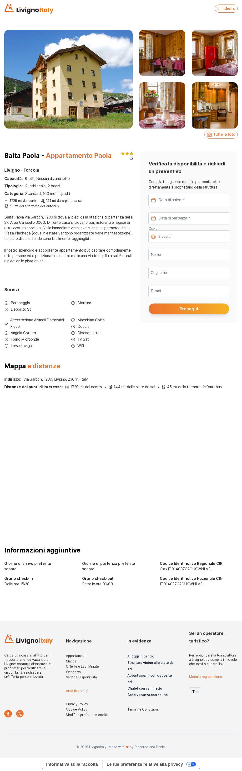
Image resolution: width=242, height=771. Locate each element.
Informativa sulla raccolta (72, 764)
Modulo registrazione (205, 677)
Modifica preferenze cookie (87, 715)
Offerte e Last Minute (82, 666)
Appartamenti (76, 656)
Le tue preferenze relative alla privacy (145, 764)
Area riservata (77, 691)
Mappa (71, 661)
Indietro (226, 8)
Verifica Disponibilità (81, 677)
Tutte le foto (221, 134)
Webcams (73, 672)
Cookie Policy (76, 709)
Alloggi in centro (140, 656)
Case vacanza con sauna (147, 695)
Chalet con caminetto (144, 688)
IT (195, 692)
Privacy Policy (77, 704)
